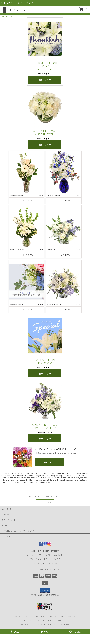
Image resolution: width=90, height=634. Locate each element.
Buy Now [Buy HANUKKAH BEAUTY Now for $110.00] (28, 309)
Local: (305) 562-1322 (45, 563)
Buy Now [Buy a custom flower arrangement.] (49, 462)
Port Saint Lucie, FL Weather (32, 620)
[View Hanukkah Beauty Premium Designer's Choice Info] (26, 281)
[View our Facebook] (41, 544)
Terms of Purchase (46, 624)
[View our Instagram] (49, 544)
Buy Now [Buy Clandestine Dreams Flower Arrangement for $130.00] (44, 438)
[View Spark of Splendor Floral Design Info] (63, 281)
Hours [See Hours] (75, 631)
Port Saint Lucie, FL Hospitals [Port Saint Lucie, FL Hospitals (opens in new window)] (62, 616)
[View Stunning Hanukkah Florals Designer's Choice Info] (45, 39)
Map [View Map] (45, 631)
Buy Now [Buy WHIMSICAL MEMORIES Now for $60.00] (28, 255)
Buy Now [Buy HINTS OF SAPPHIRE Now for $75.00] (65, 200)
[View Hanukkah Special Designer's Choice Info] (45, 336)
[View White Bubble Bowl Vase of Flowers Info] (45, 107)
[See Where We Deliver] (45, 502)
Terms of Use (63, 624)
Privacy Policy (28, 624)
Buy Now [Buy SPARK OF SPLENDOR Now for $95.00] (65, 309)
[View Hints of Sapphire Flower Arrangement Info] (63, 172)
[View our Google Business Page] (45, 544)
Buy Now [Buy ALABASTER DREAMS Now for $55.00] (28, 200)
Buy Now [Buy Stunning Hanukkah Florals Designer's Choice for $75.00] (44, 80)
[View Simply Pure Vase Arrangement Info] (63, 227)
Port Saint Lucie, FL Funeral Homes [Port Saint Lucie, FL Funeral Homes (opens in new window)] (29, 616)
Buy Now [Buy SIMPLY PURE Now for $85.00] (65, 255)
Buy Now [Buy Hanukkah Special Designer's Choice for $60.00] (44, 373)
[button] (83, 10)
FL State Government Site (59, 620)
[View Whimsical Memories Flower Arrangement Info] (26, 227)
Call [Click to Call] (15, 631)
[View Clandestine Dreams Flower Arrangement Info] (45, 401)
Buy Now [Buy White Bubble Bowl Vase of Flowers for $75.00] (44, 145)
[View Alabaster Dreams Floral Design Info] (26, 172)
